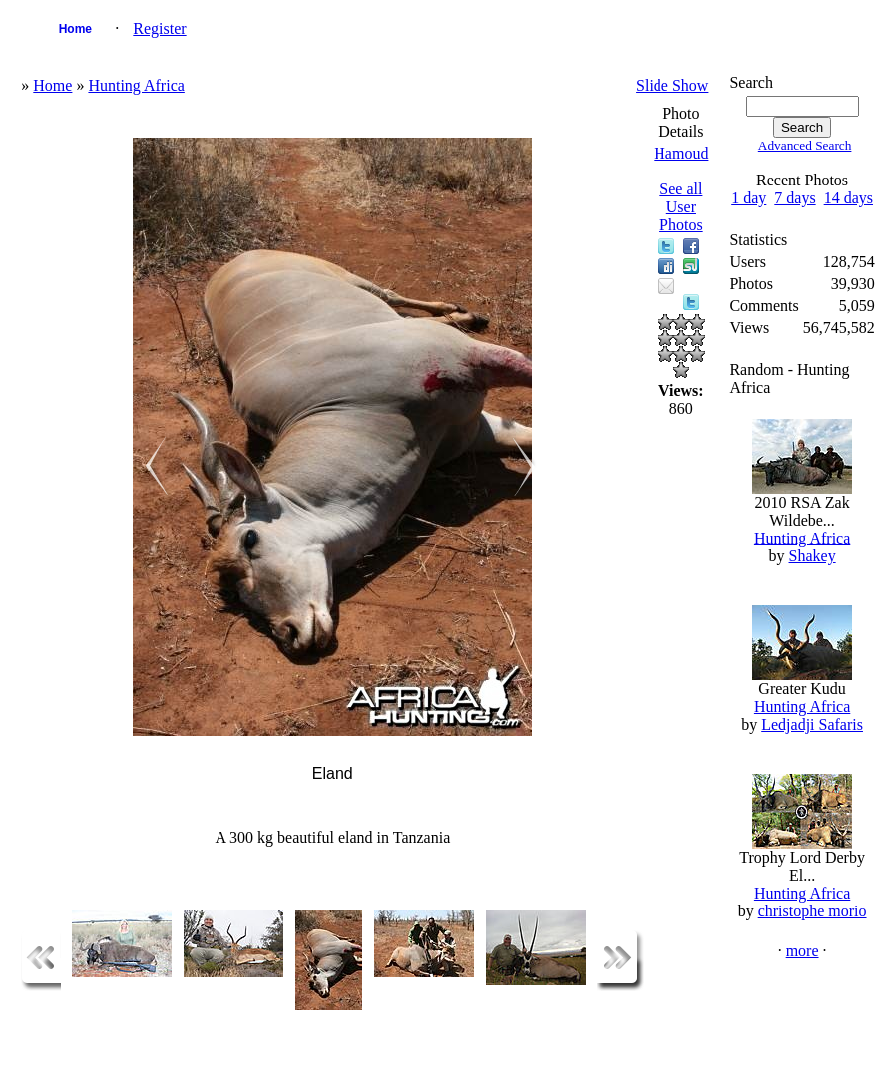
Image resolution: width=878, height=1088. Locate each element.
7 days (794, 197)
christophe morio (812, 911)
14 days (848, 197)
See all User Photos (681, 207)
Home (75, 29)
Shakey (812, 555)
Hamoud (681, 153)
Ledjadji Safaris (812, 724)
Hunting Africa (136, 85)
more (802, 950)
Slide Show (672, 85)
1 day (748, 197)
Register (159, 28)
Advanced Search (805, 145)
